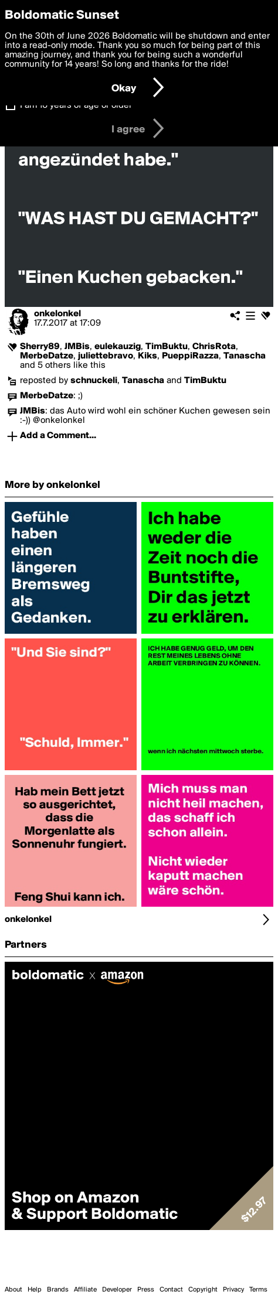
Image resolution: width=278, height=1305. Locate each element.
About (13, 1289)
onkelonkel (57, 314)
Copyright (203, 1289)
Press (145, 1289)
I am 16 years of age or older (76, 105)
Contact (171, 1289)
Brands (58, 1289)
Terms (258, 1289)
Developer (117, 1289)
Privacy (233, 1289)
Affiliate (85, 1289)
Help (35, 1289)
